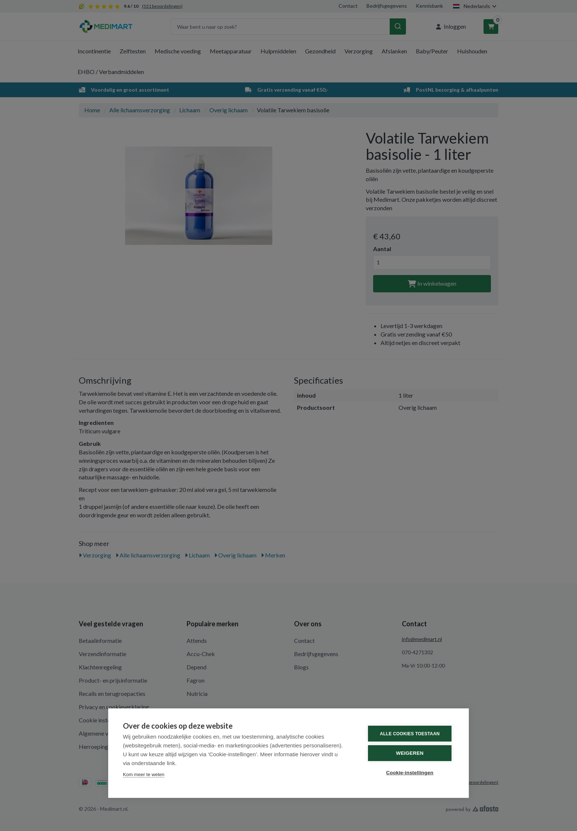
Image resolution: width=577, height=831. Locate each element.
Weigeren (410, 753)
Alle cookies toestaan (409, 733)
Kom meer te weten (143, 774)
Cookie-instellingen (409, 772)
